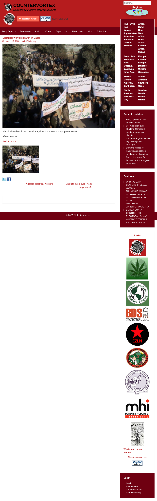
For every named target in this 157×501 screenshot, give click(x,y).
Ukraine (142, 69)
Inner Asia (129, 72)
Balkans (142, 66)
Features (24, 31)
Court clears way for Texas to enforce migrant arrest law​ (138, 160)
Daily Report (8, 31)
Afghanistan (130, 33)
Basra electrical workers (39, 184)
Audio (37, 31)
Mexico (127, 76)
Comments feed (133, 489)
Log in (129, 483)
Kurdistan (129, 39)
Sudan (141, 52)
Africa (141, 24)
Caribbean (129, 86)
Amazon (142, 79)
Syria (132, 24)
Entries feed (132, 486)
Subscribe (101, 31)
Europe (142, 56)
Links (89, 31)
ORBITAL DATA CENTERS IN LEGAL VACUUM (136, 185)
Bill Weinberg (30, 41)
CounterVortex (34, 5)
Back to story (9, 141)
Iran (126, 27)
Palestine (128, 36)
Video (48, 31)
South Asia (129, 56)
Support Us (61, 31)
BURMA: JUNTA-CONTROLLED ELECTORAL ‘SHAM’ (136, 213)
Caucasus (143, 72)
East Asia (129, 69)
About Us (76, 31)
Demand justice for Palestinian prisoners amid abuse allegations (137, 151)
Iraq (126, 24)
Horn (140, 30)
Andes (141, 76)
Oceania (128, 66)
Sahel (141, 27)
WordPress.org (133, 492)
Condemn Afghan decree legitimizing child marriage (138, 141)
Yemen (127, 30)
